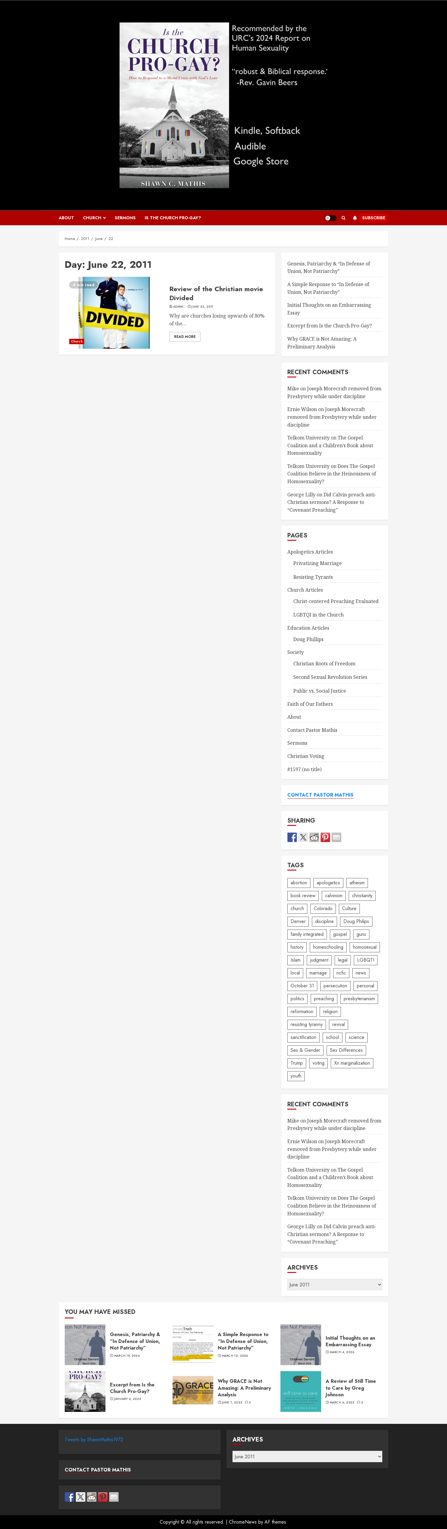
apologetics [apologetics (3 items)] (328, 882)
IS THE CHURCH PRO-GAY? (173, 218)
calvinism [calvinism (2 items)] (333, 895)
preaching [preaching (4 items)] (324, 998)
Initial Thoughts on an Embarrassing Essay (300, 1344)
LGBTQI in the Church (318, 614)
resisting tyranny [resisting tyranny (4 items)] (307, 1024)
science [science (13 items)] (356, 1037)
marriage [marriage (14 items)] (318, 972)
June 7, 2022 (232, 1402)
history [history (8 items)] (297, 947)
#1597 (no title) (304, 769)
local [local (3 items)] (295, 972)
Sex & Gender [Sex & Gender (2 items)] (305, 1050)
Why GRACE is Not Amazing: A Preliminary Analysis (193, 1391)
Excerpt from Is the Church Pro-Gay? (329, 325)
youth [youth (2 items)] (296, 1075)
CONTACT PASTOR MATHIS (320, 794)
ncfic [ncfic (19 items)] (341, 972)
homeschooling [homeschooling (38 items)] (328, 947)
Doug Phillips (308, 639)
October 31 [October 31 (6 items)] (302, 985)
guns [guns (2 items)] (361, 934)
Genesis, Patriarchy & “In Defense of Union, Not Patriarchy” (328, 267)
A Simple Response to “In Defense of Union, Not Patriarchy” (193, 1344)
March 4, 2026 (342, 1352)
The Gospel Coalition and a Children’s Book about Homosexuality (330, 445)
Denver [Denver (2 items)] (298, 921)
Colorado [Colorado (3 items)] (323, 908)
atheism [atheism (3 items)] (357, 882)
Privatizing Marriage (317, 563)
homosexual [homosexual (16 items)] (365, 947)
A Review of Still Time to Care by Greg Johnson (300, 1391)
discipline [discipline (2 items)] (324, 921)
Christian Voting (305, 756)
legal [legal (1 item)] (343, 960)
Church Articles (305, 590)
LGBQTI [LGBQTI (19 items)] (365, 960)
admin (178, 307)
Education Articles (308, 628)
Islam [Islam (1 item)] (295, 960)
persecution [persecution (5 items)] (335, 985)
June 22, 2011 (202, 307)
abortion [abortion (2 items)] (299, 882)
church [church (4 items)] (297, 908)
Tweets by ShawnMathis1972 (94, 1439)
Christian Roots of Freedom (324, 663)
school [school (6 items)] (332, 1037)
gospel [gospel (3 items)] (340, 934)
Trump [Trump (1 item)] (297, 1063)
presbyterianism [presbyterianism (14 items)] (359, 998)
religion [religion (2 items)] (330, 1011)
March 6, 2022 (342, 1402)
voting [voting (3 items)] (318, 1063)
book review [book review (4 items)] (303, 895)
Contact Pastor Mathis (312, 730)
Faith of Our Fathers (310, 704)
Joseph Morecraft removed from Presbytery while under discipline (332, 417)
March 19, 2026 (127, 1356)
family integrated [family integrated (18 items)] (307, 934)
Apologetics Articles (310, 552)
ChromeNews (243, 1522)
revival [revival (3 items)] (338, 1024)
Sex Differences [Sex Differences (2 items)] (346, 1050)
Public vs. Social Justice (319, 691)
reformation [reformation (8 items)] (302, 1011)
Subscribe (367, 218)
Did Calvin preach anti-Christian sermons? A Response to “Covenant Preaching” (331, 502)
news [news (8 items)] (361, 972)
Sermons (125, 218)
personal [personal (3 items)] (365, 985)
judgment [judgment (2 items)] (319, 960)
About (66, 218)
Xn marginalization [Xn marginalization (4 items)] (352, 1063)
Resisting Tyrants (313, 577)
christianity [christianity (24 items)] (362, 895)
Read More (185, 336)
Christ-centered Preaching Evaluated (336, 601)
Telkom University (308, 437)
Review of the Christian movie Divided (115, 313)
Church (92, 218)
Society (295, 652)
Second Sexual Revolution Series (330, 677)
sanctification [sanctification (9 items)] (303, 1037)
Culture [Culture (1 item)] (349, 908)
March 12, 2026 (235, 1356)
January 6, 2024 (127, 1399)
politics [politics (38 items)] (297, 998)
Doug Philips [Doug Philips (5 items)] (356, 921)
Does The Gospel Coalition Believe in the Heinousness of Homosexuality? (331, 474)
